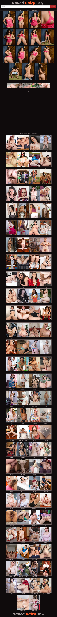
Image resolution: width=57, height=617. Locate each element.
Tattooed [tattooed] (34, 416)
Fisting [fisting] (46, 518)
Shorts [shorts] (23, 365)
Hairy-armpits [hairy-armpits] (23, 313)
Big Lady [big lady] (34, 501)
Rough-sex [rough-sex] (11, 330)
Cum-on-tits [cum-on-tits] (34, 518)
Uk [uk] (34, 160)
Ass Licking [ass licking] (11, 552)
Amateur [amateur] (11, 228)
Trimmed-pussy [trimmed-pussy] (46, 586)
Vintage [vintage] (11, 450)
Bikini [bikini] (11, 501)
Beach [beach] (34, 296)
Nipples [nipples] (46, 245)
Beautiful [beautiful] (34, 569)
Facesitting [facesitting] (11, 279)
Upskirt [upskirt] (46, 569)
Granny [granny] (11, 160)
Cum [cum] (46, 365)
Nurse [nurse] (46, 347)
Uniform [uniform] (23, 467)
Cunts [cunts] (11, 535)
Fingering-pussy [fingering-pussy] (11, 569)
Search (53, 6)
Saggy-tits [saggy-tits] (46, 467)
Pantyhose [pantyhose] (34, 365)
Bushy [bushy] (11, 484)
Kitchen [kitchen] (34, 467)
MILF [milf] (11, 296)
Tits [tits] (46, 296)
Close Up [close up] (23, 586)
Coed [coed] (34, 484)
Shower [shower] (23, 484)
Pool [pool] (34, 194)
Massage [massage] (11, 245)
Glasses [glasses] (23, 501)
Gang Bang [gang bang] (23, 603)
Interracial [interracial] (34, 552)
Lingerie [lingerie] (23, 347)
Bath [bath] (46, 399)
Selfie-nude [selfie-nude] (23, 330)
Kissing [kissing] (23, 143)
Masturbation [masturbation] (23, 382)
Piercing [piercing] (11, 433)
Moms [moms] (23, 552)
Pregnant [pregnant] (46, 160)
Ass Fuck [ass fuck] (34, 211)
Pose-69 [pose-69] (11, 518)
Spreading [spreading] (34, 279)
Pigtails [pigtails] (34, 143)
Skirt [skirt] (34, 347)
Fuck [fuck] (46, 228)
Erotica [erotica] (11, 313)
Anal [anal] (11, 467)
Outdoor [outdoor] (11, 416)
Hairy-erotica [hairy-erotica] (46, 313)
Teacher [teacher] (23, 160)
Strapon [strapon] (46, 177)
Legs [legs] (46, 501)
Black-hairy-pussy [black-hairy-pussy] (23, 433)
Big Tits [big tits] (34, 433)
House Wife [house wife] (34, 603)
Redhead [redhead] (11, 382)
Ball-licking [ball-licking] (11, 143)
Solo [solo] (11, 347)
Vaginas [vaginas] (46, 552)
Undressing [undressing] (11, 399)
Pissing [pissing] (23, 211)
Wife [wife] (34, 450)
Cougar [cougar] (46, 279)
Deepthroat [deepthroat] (34, 535)
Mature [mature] (23, 535)
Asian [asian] (46, 450)
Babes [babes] (46, 535)
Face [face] (23, 194)
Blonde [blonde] (46, 382)
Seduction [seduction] (34, 177)
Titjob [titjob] (23, 518)
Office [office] (11, 211)
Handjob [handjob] (46, 143)
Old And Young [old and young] (23, 569)
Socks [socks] (23, 296)
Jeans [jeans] (11, 262)
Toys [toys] (11, 586)
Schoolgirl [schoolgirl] (23, 262)
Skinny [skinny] (34, 245)
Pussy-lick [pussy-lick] (34, 313)
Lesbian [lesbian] (46, 416)
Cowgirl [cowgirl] (23, 279)
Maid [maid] (23, 399)
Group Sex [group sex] (23, 177)
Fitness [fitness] (46, 330)
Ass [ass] (23, 245)
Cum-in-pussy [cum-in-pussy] (34, 586)
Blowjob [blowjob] (46, 194)
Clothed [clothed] (46, 484)
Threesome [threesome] (11, 177)
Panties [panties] (46, 433)
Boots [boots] (34, 262)
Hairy (28, 3)
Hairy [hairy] (46, 262)
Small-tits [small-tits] (46, 211)
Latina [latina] (34, 382)
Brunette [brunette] (23, 450)
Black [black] (23, 416)
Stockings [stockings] (34, 399)
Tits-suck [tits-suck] (34, 228)
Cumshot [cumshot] (11, 365)
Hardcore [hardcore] (34, 330)
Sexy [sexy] (11, 194)
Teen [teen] (23, 228)
